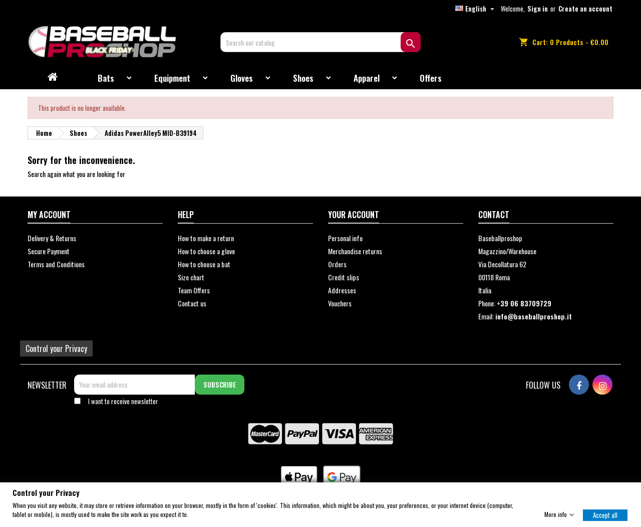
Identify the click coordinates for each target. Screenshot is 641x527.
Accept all (605, 514)
